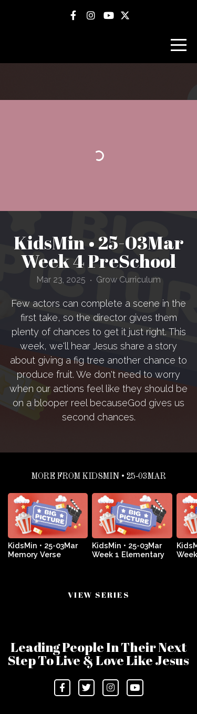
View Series (98, 594)
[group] (48, 530)
